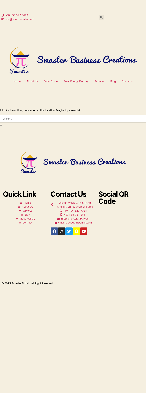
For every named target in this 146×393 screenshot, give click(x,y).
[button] (101, 17)
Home (17, 81)
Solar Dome (51, 81)
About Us (32, 81)
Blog (113, 81)
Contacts (127, 81)
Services (99, 81)
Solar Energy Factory (76, 81)
